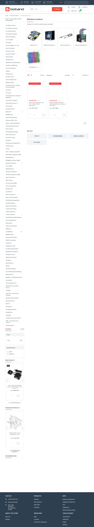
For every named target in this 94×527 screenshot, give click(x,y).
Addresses (65, 519)
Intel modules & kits (11, 79)
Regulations (66, 507)
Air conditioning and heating (13, 271)
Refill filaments (10, 169)
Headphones (9, 114)
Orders (64, 522)
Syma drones (9, 57)
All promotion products (15, 451)
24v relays (8, 42)
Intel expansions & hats (12, 126)
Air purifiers (9, 280)
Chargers (8, 140)
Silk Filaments (9, 263)
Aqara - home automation (13, 123)
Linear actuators (10, 214)
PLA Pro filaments (11, 68)
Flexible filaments (10, 203)
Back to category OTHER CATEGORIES (13, 19)
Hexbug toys (9, 74)
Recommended (57, 136)
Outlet (36, 136)
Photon (8, 149)
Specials (36, 499)
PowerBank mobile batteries (13, 217)
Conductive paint (10, 54)
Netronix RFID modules (12, 298)
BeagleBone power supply (13, 160)
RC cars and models (11, 183)
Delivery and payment (69, 499)
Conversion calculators (40, 522)
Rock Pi (8, 303)
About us (7, 516)
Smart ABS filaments (11, 117)
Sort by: (42, 75)
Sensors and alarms (11, 171)
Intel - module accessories (13, 151)
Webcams (8, 229)
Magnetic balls (10, 82)
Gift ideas (37, 142)
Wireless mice (9, 59)
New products (38, 502)
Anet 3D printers (10, 48)
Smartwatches (10, 325)
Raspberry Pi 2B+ (10, 246)
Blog (35, 516)
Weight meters (10, 234)
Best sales (37, 504)
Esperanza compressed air (13, 62)
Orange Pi (8, 260)
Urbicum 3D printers (11, 226)
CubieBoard (9, 312)
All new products (15, 402)
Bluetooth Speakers (11, 206)
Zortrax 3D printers (11, 186)
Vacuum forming (10, 137)
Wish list (65, 524)
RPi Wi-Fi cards (10, 77)
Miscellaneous (79, 136)
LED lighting (9, 231)
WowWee (8, 315)
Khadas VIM (9, 189)
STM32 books (9, 146)
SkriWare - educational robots (14, 277)
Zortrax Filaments (11, 37)
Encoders (8, 90)
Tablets (8, 71)
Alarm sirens (9, 180)
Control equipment (11, 220)
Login (73, 7)
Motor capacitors (10, 194)
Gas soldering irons (11, 283)
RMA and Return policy (69, 510)
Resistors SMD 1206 (11, 120)
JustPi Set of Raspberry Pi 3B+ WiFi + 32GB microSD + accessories (36, 104)
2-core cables (9, 39)
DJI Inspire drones (11, 31)
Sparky (8, 266)
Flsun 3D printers (10, 177)
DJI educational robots (12, 248)
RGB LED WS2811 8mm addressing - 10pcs (15, 433)
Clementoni (9, 306)
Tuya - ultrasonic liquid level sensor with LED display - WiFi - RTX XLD (14, 387)
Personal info (66, 516)
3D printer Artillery (11, 268)
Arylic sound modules (12, 197)
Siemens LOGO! (10, 51)
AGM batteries (10, 157)
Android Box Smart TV (12, 103)
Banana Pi (8, 111)
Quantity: (67, 75)
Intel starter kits (10, 109)
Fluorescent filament (11, 34)
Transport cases (10, 254)
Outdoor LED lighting (11, 65)
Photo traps (9, 106)
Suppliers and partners (69, 502)
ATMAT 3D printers (11, 240)
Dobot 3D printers (10, 134)
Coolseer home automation (13, 318)
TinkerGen (8, 243)
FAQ (64, 504)
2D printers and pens (11, 100)
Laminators (9, 191)
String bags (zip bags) (12, 131)
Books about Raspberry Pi (13, 143)
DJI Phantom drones (11, 28)
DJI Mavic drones (10, 25)
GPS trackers (9, 129)
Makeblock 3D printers (12, 251)
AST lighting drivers (11, 309)
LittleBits (8, 290)
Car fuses (8, 93)
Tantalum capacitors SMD (13, 174)
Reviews (7, 519)
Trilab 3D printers (10, 211)
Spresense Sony (10, 301)
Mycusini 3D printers (11, 237)
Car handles (9, 166)
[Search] (51, 9)
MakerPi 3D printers (11, 257)
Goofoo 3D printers (11, 209)
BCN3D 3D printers (11, 163)
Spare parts (9, 223)
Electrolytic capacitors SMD (13, 154)
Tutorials (36, 519)
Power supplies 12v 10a (12, 45)
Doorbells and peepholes (12, 200)
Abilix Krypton (9, 274)
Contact (85, 7)
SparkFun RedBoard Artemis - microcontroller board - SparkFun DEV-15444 (58, 104)
